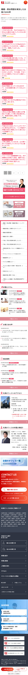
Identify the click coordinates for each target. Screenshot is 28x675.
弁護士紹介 (4, 556)
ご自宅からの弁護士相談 (7, 592)
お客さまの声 (4, 587)
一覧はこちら (13, 319)
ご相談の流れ (5, 566)
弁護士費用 (4, 561)
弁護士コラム (18, 582)
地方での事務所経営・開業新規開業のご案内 (10, 627)
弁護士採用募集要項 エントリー (8, 620)
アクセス (3, 571)
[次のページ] (22, 173)
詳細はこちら (13, 422)
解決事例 (3, 582)
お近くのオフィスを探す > (14, 673)
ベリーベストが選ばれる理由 (9, 576)
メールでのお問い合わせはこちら (14, 196)
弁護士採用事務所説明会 (6, 612)
